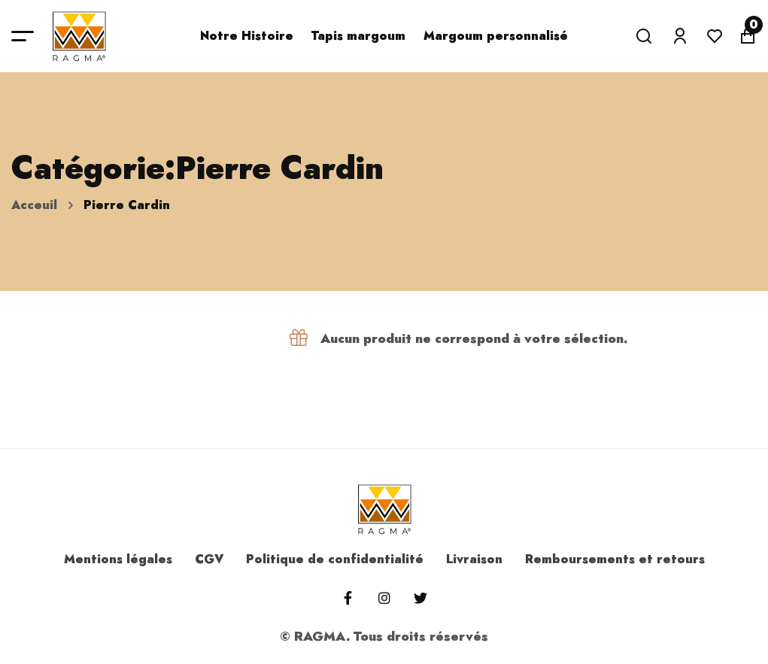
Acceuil (34, 205)
